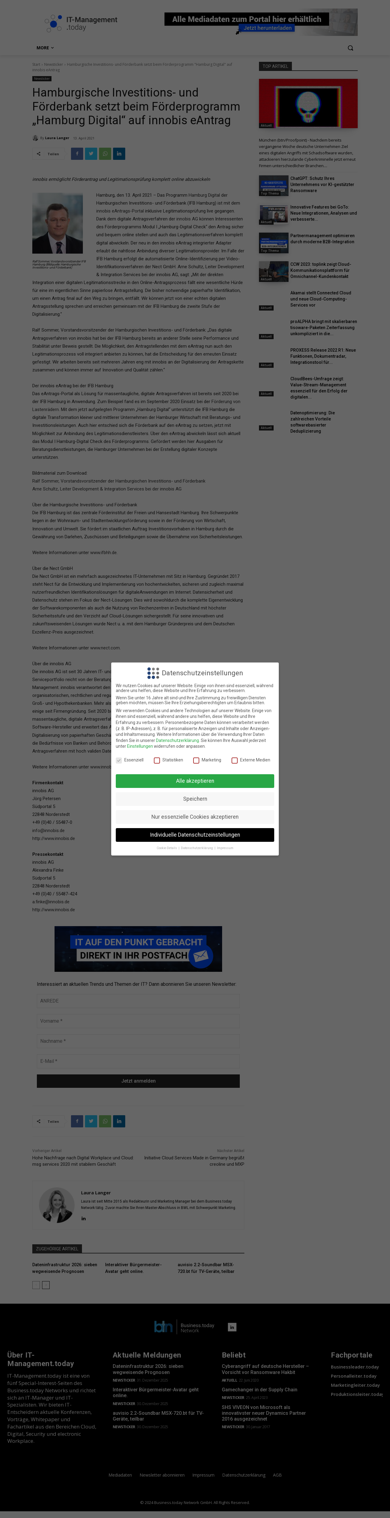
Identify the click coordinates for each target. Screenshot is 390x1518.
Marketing (207, 759)
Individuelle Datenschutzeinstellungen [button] (195, 835)
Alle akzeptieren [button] (195, 781)
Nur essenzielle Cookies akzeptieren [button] (195, 817)
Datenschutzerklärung (177, 740)
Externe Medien (251, 759)
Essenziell (130, 759)
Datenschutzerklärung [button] (197, 848)
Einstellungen (140, 746)
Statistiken (168, 759)
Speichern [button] (195, 799)
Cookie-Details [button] (167, 848)
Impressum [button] (225, 848)
